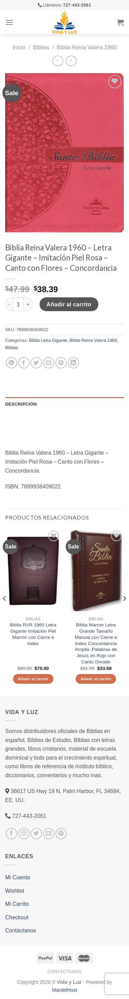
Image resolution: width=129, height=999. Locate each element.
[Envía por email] (48, 362)
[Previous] (4, 612)
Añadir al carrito (68, 304)
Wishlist (14, 890)
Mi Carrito (17, 904)
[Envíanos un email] (48, 833)
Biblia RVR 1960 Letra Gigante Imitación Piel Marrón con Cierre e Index (33, 634)
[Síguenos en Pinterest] (61, 833)
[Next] (124, 612)
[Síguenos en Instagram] (24, 833)
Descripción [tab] (21, 404)
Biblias (41, 47)
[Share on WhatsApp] (11, 362)
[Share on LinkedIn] (73, 362)
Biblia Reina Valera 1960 (87, 47)
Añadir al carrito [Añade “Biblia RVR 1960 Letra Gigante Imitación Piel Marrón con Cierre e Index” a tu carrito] (33, 678)
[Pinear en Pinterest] (61, 362)
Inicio (18, 47)
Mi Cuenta (17, 877)
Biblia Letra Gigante (48, 340)
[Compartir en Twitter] (36, 362)
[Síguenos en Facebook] (11, 833)
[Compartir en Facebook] (24, 362)
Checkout (17, 917)
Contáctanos (20, 930)
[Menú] (9, 22)
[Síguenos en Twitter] (36, 833)
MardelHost (64, 990)
